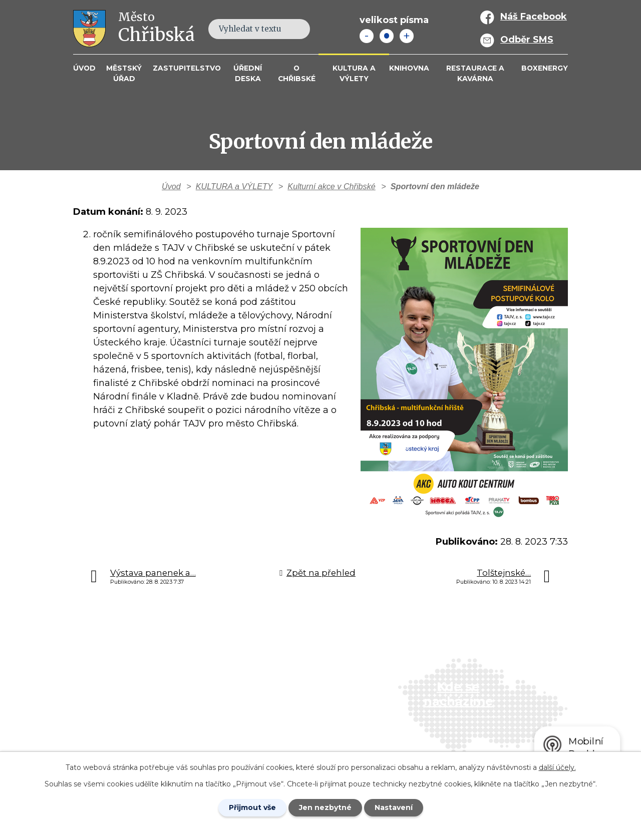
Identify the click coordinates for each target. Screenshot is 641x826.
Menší (367, 36)
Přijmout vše (252, 807)
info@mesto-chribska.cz (286, 709)
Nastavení (394, 807)
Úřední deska (247, 73)
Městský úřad (124, 73)
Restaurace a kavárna (475, 73)
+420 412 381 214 (269, 680)
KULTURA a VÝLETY (354, 73)
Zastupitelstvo (187, 68)
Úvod (84, 68)
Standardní (387, 36)
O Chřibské (296, 73)
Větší (407, 36)
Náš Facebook (533, 16)
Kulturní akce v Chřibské (331, 186)
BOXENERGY (544, 68)
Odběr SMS (526, 39)
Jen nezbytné (325, 807)
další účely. (557, 767)
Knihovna (409, 68)
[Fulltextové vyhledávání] (259, 29)
